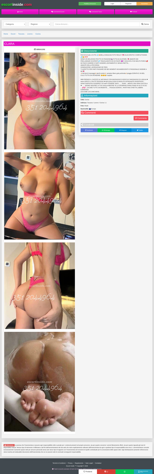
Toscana (21, 34)
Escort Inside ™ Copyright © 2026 (77, 466)
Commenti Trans (95, 12)
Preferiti (133, 12)
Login (112, 3)
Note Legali (89, 463)
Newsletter (144, 3)
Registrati (128, 3)
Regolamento (79, 463)
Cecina (38, 34)
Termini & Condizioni (59, 463)
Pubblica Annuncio (90, 3)
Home (20, 12)
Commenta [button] (141, 118)
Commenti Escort (57, 12)
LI (106, 472)
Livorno (30, 34)
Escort (13, 34)
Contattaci (98, 463)
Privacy (70, 463)
